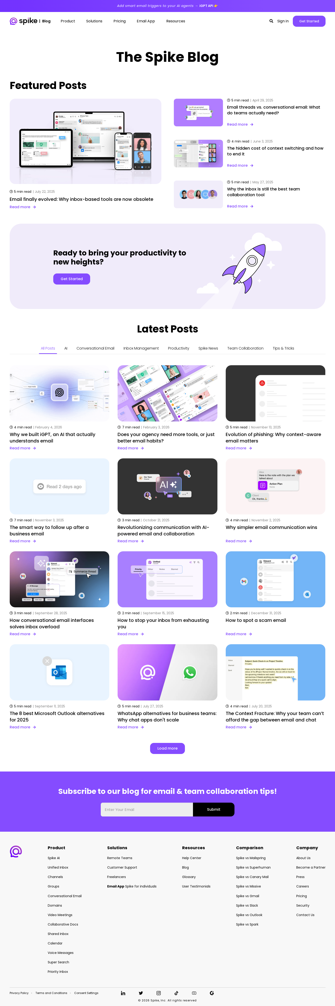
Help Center (191, 858)
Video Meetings (60, 915)
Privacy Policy (19, 993)
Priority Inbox (58, 971)
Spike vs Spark (247, 924)
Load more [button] (167, 748)
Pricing (301, 896)
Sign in (283, 21)
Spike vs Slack (247, 905)
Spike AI (54, 858)
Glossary (189, 877)
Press (300, 877)
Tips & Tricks (283, 348)
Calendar (55, 943)
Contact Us (305, 915)
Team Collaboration (245, 348)
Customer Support (122, 867)
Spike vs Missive (248, 886)
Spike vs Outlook (249, 915)
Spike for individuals (132, 886)
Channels (55, 877)
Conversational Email (95, 348)
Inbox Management (141, 348)
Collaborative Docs (63, 924)
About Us (303, 858)
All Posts (48, 348)
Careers (302, 886)
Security (302, 905)
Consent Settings (86, 993)
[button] (271, 21)
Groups (53, 886)
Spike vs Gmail (247, 896)
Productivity (178, 348)
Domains (55, 905)
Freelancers (116, 877)
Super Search (58, 962)
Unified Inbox (58, 867)
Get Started (309, 21)
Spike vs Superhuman (253, 867)
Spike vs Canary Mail (252, 877)
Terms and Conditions (51, 993)
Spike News (208, 348)
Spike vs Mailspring (251, 858)
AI (65, 348)
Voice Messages (61, 952)
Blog (185, 867)
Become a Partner (311, 867)
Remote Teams (119, 858)
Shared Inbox (58, 934)
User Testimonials (196, 886)
